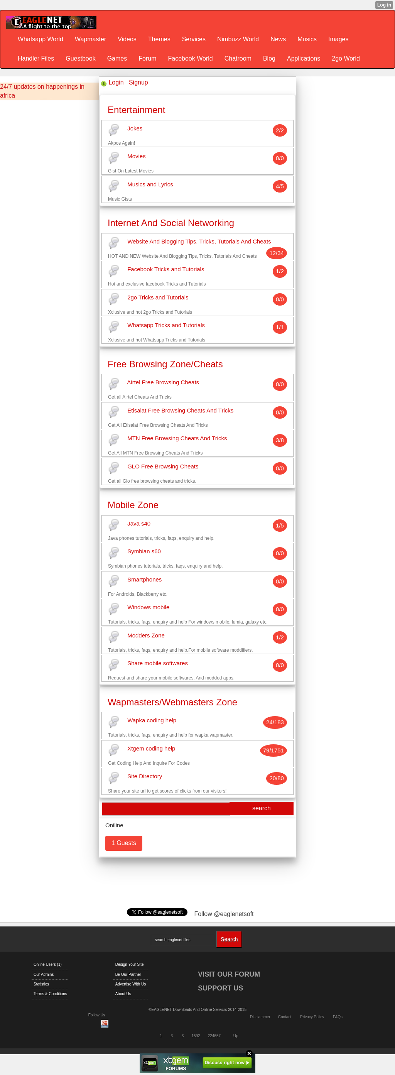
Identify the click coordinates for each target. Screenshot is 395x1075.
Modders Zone (146, 635)
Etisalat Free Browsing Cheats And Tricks (180, 410)
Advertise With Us (130, 984)
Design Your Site (129, 964)
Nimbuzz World (238, 39)
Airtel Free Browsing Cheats (163, 382)
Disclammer (260, 1017)
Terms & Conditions (50, 994)
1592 (195, 1036)
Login (115, 82)
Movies (136, 156)
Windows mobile (148, 607)
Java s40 (138, 523)
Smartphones (144, 579)
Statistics (41, 984)
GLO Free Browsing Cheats (162, 466)
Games (117, 58)
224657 (214, 1036)
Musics (307, 39)
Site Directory (144, 776)
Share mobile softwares (157, 663)
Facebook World (190, 58)
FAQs (338, 1017)
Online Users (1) (48, 964)
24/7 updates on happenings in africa (42, 91)
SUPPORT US (220, 988)
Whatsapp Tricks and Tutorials (166, 325)
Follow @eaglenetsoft (223, 914)
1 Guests (123, 843)
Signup (138, 82)
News (278, 39)
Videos (127, 39)
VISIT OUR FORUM (229, 974)
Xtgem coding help (151, 748)
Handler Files (36, 58)
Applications (303, 58)
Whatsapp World (40, 39)
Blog (269, 58)
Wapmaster (90, 39)
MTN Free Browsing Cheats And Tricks (177, 438)
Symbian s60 (144, 551)
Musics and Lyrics (150, 184)
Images (338, 39)
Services (194, 39)
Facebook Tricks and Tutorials (165, 269)
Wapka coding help (151, 720)
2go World (346, 58)
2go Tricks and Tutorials (157, 297)
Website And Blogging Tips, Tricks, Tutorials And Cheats (199, 241)
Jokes (134, 128)
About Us (123, 994)
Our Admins (44, 974)
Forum (147, 58)
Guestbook (80, 58)
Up (235, 1036)
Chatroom (238, 58)
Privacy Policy (312, 1017)
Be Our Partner (128, 974)
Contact (284, 1017)
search (261, 808)
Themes (159, 39)
